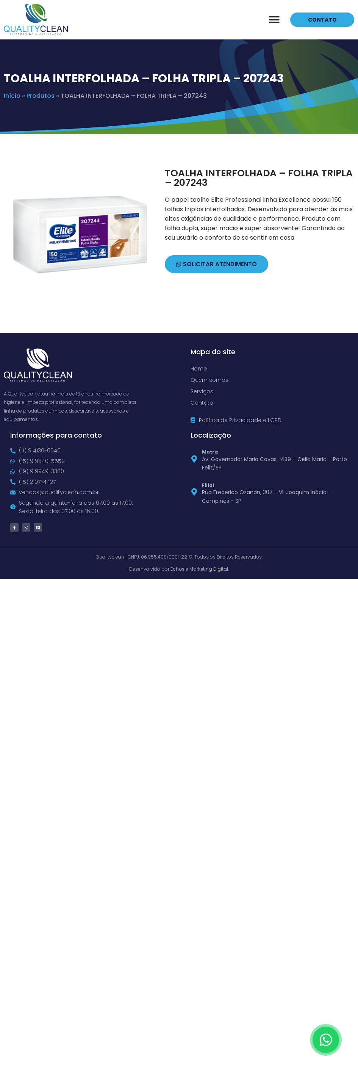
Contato (202, 403)
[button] (274, 19)
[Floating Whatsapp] (326, 1039)
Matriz (210, 452)
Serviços (202, 391)
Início (12, 95)
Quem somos (209, 380)
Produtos (41, 95)
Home (199, 368)
